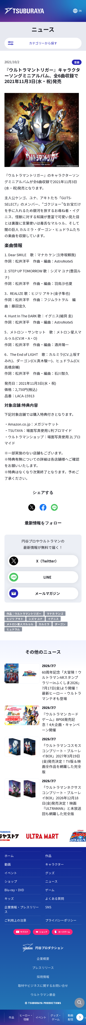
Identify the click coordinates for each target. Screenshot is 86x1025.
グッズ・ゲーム (51, 1017)
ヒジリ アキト (15, 619)
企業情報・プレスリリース (21, 909)
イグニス (53, 619)
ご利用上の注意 (15, 920)
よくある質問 (54, 898)
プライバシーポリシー (60, 920)
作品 (48, 855)
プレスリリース (43, 967)
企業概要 (43, 958)
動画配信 (66, 1017)
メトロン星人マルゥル (20, 624)
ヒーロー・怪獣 (22, 1017)
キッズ (9, 898)
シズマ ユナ (36, 619)
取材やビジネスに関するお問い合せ (43, 985)
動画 (7, 864)
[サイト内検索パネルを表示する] (80, 1003)
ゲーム (49, 890)
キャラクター (54, 864)
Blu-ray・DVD (14, 890)
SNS (48, 907)
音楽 (76, 62)
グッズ (50, 873)
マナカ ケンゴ (55, 613)
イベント (36, 1017)
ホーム (9, 855)
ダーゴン (60, 624)
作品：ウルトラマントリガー (24, 613)
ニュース (51, 881)
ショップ (10, 881)
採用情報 (43, 976)
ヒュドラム (13, 629)
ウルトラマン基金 (43, 994)
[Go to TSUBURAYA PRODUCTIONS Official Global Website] (77, 11)
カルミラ (44, 624)
